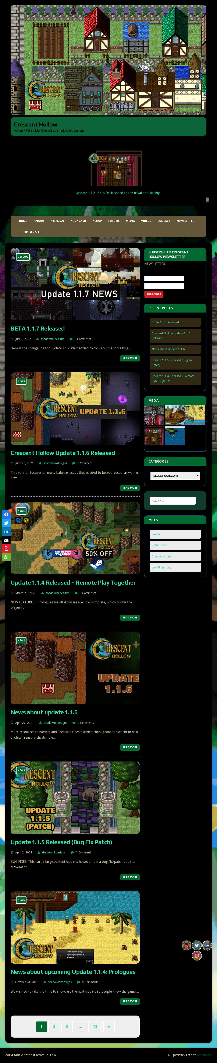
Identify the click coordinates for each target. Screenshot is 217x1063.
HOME (23, 220)
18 (95, 1026)
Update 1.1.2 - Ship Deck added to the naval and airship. (118, 193)
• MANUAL (57, 220)
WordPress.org (161, 567)
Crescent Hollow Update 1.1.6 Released (63, 452)
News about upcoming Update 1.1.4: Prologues (73, 971)
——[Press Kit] (29, 231)
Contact (163, 220)
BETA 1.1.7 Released (38, 328)
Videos (146, 220)
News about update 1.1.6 (44, 712)
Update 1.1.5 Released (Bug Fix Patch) (61, 842)
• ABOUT (39, 220)
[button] (100, 209)
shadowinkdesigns (52, 339)
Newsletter (185, 220)
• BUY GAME (78, 220)
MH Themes (204, 1055)
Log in (156, 534)
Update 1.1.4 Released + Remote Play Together (73, 582)
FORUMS (114, 220)
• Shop (97, 220)
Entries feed (159, 545)
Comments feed (162, 556)
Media (130, 220)
